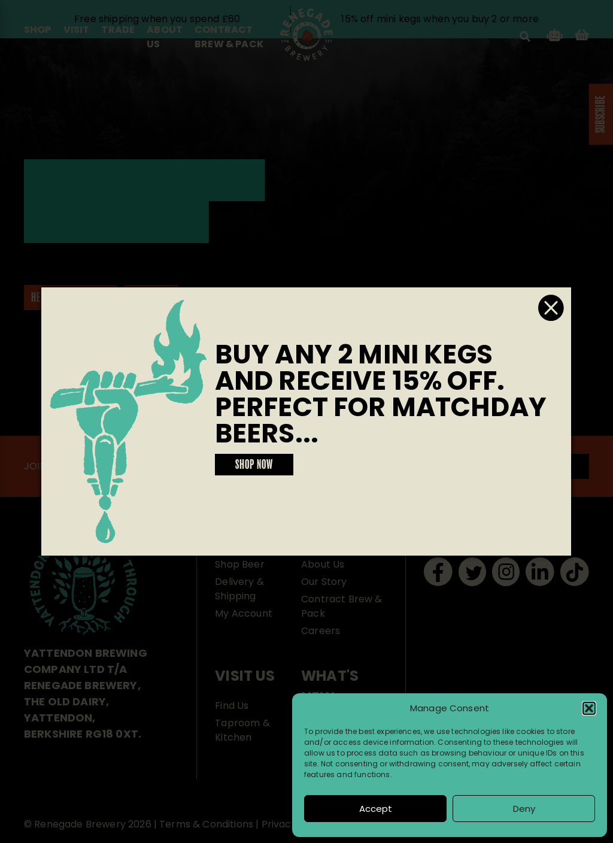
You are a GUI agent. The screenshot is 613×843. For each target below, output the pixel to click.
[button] (589, 708)
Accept (375, 808)
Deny (524, 808)
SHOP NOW (254, 465)
